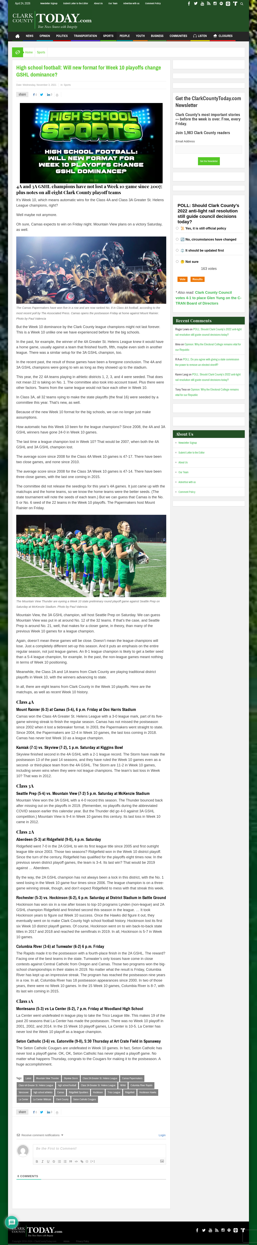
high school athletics (43, 1092)
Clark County (62, 1100)
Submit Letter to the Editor (75, 3)
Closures (223, 36)
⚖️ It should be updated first (202, 250)
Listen (200, 36)
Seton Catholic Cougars (84, 1100)
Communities (178, 37)
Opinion (45, 37)
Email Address (185, 141)
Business (157, 37)
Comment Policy (153, 3)
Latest (28, 1078)
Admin (66, 1242)
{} (87, 1161)
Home (31, 52)
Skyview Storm (71, 1078)
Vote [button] (182, 279)
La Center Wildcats (42, 1100)
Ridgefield (130, 1092)
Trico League (114, 1092)
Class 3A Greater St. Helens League (98, 1085)
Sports (108, 37)
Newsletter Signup (48, 3)
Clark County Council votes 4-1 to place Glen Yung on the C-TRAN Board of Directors (208, 298)
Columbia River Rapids (141, 1085)
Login (162, 1136)
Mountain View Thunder (47, 1078)
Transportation (85, 37)
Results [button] (198, 279)
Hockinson (98, 1092)
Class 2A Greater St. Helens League (100, 1078)
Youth (140, 37)
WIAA (123, 1085)
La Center (23, 1100)
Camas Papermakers (132, 1078)
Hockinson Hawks (147, 1092)
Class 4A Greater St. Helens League (36, 1085)
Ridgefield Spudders (78, 1092)
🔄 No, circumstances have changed (208, 239)
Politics (62, 37)
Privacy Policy (82, 1242)
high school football (67, 1085)
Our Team (112, 3)
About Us (98, 3)
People (125, 37)
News (29, 37)
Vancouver (24, 1092)
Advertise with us (131, 3)
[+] (93, 1161)
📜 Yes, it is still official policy (203, 228)
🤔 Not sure (189, 261)
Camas (60, 1092)
